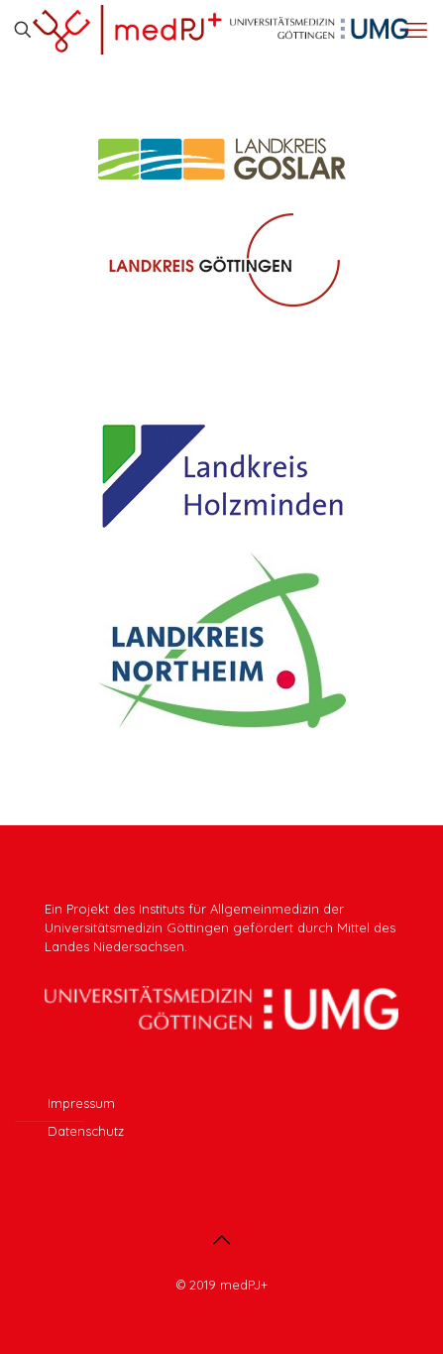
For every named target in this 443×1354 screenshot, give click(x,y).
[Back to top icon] (222, 1240)
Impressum (81, 1103)
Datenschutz (86, 1131)
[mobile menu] (416, 30)
